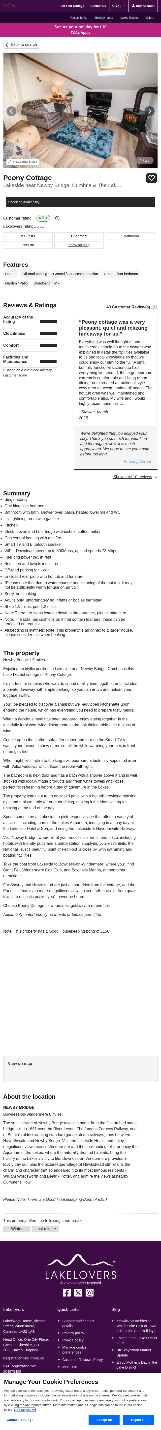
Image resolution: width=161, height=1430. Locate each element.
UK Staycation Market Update (133, 1352)
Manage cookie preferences (74, 1349)
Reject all (138, 1420)
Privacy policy (73, 1333)
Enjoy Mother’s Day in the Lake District (136, 1364)
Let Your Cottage (72, 6)
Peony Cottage (27, 178)
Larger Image (22, 161)
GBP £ (119, 6)
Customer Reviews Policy (82, 1360)
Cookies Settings (20, 1420)
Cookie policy (73, 1340)
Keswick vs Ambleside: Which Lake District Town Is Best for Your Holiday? (136, 1326)
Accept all (104, 1420)
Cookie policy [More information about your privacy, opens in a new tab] (24, 1410)
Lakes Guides (129, 17)
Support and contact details (78, 1323)
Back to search (24, 44)
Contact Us (98, 6)
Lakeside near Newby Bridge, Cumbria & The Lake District (62, 185)
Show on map (79, 245)
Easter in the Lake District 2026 (136, 1340)
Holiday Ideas (104, 17)
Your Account (143, 6)
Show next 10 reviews (132, 477)
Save (151, 178)
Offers (150, 17)
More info (69, 1367)
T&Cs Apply (80, 33)
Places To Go (78, 17)
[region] (80, 1401)
